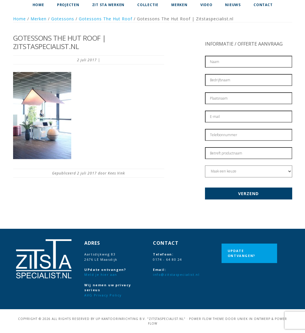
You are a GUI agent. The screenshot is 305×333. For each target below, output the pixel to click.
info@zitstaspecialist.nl (176, 274)
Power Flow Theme (206, 319)
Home (19, 18)
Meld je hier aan (100, 274)
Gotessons (62, 18)
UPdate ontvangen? (241, 253)
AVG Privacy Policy (103, 295)
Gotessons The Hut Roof (105, 18)
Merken (39, 18)
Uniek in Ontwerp (253, 319)
